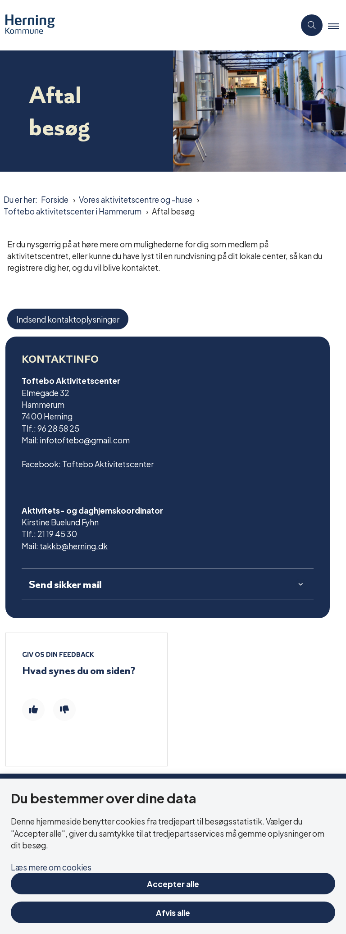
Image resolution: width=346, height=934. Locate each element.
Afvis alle (173, 912)
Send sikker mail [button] (65, 584)
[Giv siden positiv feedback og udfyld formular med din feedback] (33, 709)
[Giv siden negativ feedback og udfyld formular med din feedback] (64, 709)
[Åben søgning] (312, 25)
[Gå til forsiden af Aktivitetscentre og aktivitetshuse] (144, 25)
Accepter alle (173, 883)
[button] (337, 25)
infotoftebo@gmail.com (85, 439)
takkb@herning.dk (74, 545)
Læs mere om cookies (51, 866)
